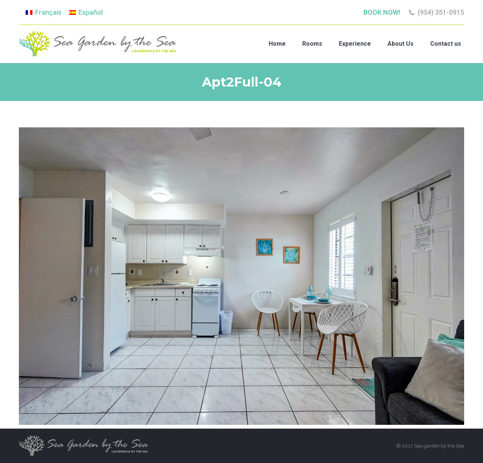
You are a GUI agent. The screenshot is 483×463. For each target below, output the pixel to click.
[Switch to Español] (85, 12)
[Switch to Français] (43, 12)
